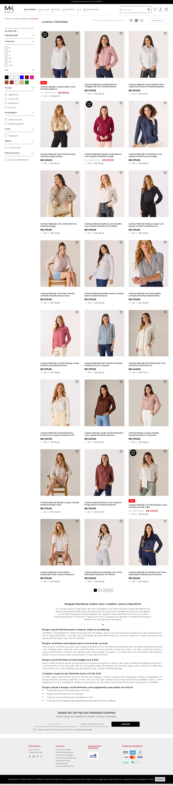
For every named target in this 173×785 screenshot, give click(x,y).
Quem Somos (34, 750)
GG (7, 58)
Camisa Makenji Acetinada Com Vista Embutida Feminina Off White (103, 573)
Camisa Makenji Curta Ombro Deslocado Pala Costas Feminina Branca (56, 573)
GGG (7, 65)
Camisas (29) (11, 35)
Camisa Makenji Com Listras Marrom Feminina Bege (58, 225)
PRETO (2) (7, 77)
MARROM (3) (7, 82)
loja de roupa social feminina (76, 701)
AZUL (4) (22, 77)
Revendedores (91, 10)
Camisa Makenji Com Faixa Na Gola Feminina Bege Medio (57, 155)
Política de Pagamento (64, 752)
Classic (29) (13, 136)
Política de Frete (62, 763)
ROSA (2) (32, 77)
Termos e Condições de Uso (66, 758)
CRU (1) (17, 82)
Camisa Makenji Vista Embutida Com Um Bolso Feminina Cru (147, 364)
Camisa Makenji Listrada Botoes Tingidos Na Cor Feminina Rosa (101, 85)
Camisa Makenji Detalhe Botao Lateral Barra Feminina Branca (104, 294)
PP (7, 62)
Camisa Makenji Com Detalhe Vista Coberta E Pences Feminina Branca (146, 85)
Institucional (35, 746)
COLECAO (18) (14, 148)
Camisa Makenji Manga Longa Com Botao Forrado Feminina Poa (146, 225)
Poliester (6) (13, 103)
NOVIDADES (30, 10)
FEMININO (56, 10)
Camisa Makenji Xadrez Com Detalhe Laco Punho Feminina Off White (103, 225)
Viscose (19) (13, 99)
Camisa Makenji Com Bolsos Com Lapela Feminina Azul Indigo (145, 155)
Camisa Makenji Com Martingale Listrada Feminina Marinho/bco (145, 294)
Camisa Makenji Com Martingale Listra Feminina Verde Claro (148, 506)
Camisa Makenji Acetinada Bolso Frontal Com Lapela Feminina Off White (57, 434)
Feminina (24, 19)
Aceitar (160, 779)
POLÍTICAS (60, 746)
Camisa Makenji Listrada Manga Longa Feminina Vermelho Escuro (59, 364)
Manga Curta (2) (15, 119)
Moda (15, 19)
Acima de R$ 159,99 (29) (18, 160)
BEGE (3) (22, 82)
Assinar (125, 724)
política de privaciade (83, 730)
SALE (79, 10)
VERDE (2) (27, 82)
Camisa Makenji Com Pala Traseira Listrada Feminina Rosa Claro (57, 294)
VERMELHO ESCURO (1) (27, 77)
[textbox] (135, 9)
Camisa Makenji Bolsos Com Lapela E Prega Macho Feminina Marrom (103, 503)
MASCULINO (43, 10)
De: (60, 94)
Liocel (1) (12, 107)
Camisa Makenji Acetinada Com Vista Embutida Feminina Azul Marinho (147, 573)
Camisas (34, 19)
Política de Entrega (63, 761)
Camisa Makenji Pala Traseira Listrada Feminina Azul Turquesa (103, 364)
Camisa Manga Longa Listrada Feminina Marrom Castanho (144, 434)
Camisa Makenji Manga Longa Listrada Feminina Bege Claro (59, 503)
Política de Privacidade (64, 755)
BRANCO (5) (17, 77)
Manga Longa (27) (16, 124)
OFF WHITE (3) (12, 77)
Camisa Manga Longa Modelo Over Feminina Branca (57, 88)
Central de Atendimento (65, 766)
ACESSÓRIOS (68, 10)
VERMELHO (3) (12, 82)
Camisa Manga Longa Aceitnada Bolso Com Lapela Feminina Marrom (104, 434)
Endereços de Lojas (36, 752)
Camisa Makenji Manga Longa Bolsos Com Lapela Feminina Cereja (103, 155)
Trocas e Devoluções (63, 750)
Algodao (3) (13, 95)
